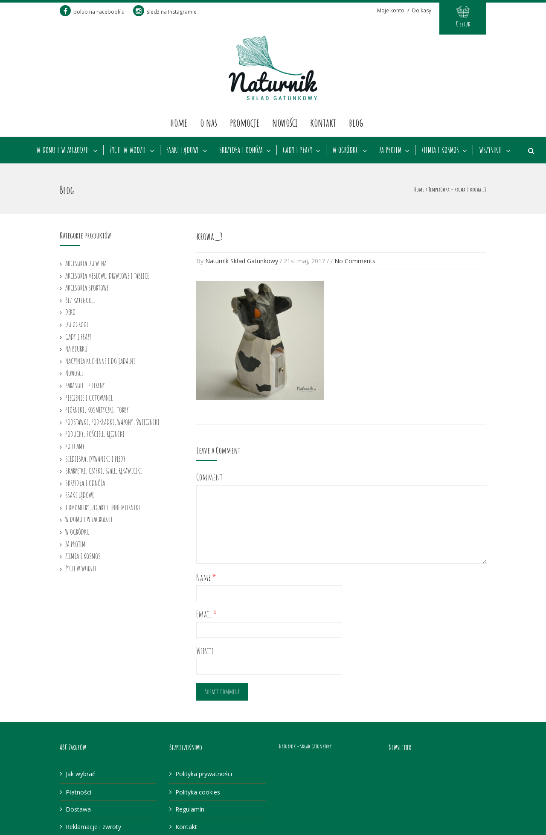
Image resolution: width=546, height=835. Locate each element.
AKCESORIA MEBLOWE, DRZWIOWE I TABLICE (107, 275)
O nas (208, 122)
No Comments (354, 261)
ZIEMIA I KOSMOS (440, 150)
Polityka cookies (197, 792)
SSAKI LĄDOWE (182, 150)
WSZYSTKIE (490, 150)
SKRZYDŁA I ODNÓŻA (241, 150)
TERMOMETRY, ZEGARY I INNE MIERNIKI (102, 507)
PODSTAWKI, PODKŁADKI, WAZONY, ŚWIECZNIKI (112, 422)
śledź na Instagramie (165, 11)
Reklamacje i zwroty (93, 827)
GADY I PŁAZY (297, 150)
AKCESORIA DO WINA (86, 263)
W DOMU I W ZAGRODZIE (63, 150)
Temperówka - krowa (447, 189)
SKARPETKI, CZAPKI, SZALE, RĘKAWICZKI (103, 470)
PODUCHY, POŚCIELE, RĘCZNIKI (95, 434)
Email (206, 614)
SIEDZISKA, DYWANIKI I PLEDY (95, 458)
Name (206, 577)
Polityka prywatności (203, 774)
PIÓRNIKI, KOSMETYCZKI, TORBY (97, 409)
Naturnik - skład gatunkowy (305, 746)
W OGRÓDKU (345, 150)
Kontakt (323, 122)
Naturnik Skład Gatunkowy (241, 261)
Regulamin (189, 809)
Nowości (284, 122)
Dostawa (78, 809)
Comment (209, 477)
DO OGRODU (77, 324)
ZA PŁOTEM (390, 150)
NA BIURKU (76, 348)
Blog (356, 122)
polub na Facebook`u (92, 11)
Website (205, 650)
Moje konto (390, 10)
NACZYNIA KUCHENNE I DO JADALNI (100, 361)
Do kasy (421, 10)
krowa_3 (209, 236)
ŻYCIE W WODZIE (128, 150)
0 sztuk (463, 24)
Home (178, 122)
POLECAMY (74, 446)
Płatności (78, 792)
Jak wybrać (80, 774)
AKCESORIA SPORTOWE (86, 287)
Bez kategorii (80, 300)
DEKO (70, 312)
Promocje (244, 122)
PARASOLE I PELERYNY (85, 385)
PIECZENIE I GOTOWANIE (89, 397)
